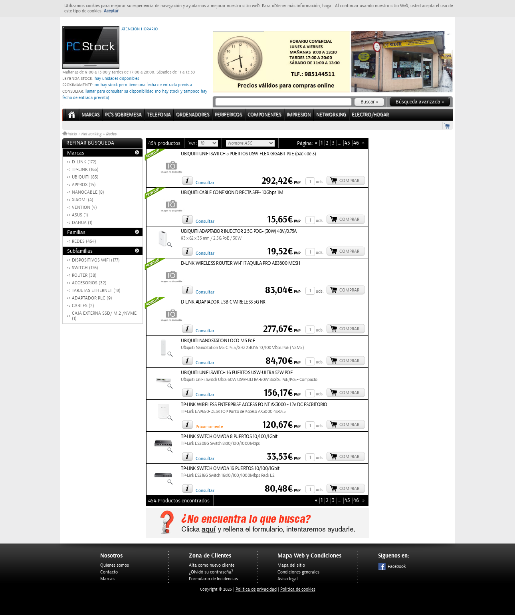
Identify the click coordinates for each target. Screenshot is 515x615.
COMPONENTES (264, 115)
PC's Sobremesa (123, 115)
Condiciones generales (298, 572)
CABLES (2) (83, 305)
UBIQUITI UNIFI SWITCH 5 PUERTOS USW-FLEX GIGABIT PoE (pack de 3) (248, 154)
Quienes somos (114, 565)
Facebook (392, 566)
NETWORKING (331, 115)
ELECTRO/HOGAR (370, 115)
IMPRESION (299, 115)
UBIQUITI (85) (85, 177)
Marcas (90, 115)
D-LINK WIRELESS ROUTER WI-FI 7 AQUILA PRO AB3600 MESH (240, 263)
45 (347, 143)
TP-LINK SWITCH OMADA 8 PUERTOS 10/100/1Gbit (229, 437)
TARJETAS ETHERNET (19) (96, 290)
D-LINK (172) (84, 162)
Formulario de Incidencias (213, 578)
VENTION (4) (84, 207)
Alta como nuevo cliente (211, 565)
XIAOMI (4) (82, 199)
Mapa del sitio (291, 565)
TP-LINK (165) (85, 169)
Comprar (349, 180)
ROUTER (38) (84, 275)
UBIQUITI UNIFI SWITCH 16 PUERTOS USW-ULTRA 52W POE (237, 373)
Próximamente (209, 426)
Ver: (193, 143)
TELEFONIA (158, 115)
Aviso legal (287, 578)
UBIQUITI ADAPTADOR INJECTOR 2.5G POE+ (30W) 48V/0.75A (239, 231)
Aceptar (111, 11)
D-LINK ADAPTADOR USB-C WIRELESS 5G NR (223, 302)
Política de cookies (297, 589)
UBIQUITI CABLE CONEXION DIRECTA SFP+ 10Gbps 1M (232, 193)
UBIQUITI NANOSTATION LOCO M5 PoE (218, 341)
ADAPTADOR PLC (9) (92, 298)
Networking (91, 134)
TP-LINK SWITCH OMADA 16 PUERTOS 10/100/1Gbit (230, 469)
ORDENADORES (192, 115)
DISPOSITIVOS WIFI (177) (96, 260)
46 (356, 143)
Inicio (70, 134)
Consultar (205, 182)
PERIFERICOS (228, 115)
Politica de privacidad (256, 589)
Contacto (109, 572)
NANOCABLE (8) (88, 192)
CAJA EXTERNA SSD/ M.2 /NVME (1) (104, 316)
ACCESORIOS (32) (89, 283)
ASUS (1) (80, 215)
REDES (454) (84, 241)
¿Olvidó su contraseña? (211, 572)
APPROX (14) (84, 184)
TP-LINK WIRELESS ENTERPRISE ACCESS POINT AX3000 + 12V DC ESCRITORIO (254, 405)
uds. (320, 181)
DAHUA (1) (82, 222)
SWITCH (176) (85, 267)
